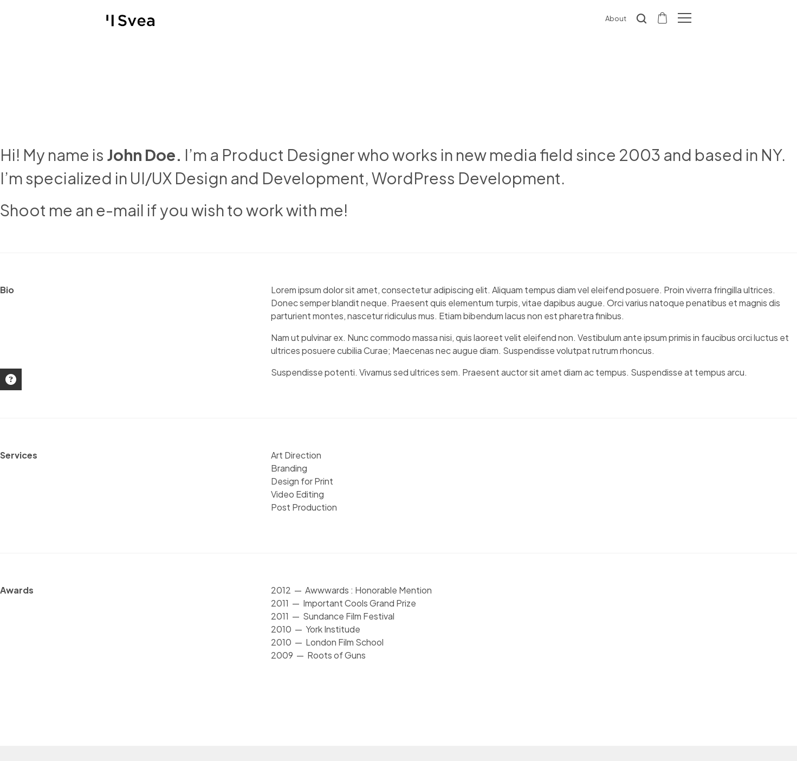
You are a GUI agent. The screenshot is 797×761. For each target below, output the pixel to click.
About (615, 18)
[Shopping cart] (663, 17)
